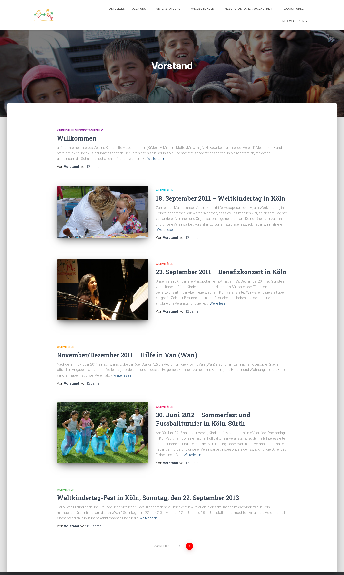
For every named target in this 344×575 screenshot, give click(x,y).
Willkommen (77, 138)
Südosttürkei (295, 8)
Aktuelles (117, 8)
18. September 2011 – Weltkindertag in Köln (220, 198)
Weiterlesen (156, 158)
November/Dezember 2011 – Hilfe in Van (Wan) (127, 347)
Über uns (140, 8)
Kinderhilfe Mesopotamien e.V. (80, 130)
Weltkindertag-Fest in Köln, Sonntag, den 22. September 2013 (148, 486)
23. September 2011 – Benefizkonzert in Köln (221, 269)
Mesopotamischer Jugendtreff (250, 8)
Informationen (294, 21)
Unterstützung (170, 8)
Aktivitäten (164, 190)
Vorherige (163, 535)
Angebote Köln (204, 8)
